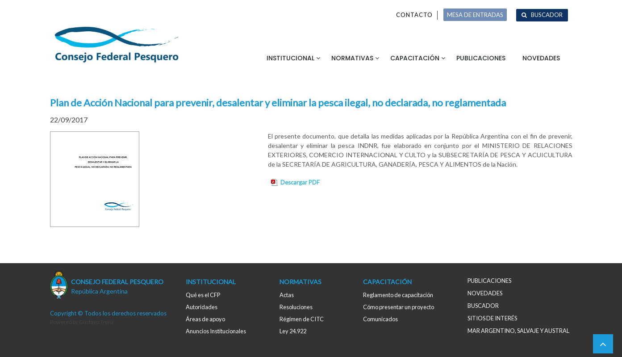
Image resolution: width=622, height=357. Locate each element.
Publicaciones (480, 58)
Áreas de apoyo (205, 319)
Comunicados (380, 319)
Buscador (547, 14)
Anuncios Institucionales (216, 331)
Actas (287, 294)
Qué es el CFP (203, 294)
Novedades (541, 58)
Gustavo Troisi (96, 322)
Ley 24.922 (293, 331)
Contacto (414, 14)
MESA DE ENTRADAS (475, 14)
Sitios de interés (492, 318)
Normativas (352, 58)
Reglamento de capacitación (398, 294)
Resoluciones (296, 307)
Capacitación (414, 58)
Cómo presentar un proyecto (398, 307)
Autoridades (201, 307)
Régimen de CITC (302, 319)
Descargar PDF (300, 182)
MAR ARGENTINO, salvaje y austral (518, 330)
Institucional (290, 58)
